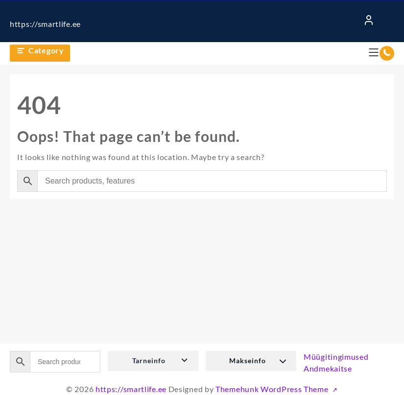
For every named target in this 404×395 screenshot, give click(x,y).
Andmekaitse (328, 368)
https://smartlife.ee (45, 23)
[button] (153, 361)
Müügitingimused (336, 356)
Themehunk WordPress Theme (272, 389)
